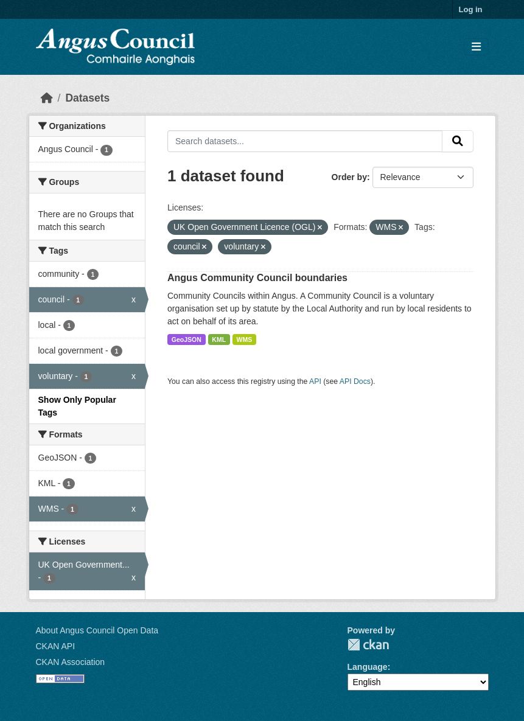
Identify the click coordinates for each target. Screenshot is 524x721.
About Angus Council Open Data (97, 630)
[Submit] (457, 141)
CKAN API (55, 646)
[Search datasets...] (304, 141)
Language (368, 667)
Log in (471, 9)
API (315, 381)
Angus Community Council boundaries (257, 278)
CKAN (368, 644)
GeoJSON (186, 339)
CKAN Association (70, 662)
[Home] (47, 98)
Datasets (87, 98)
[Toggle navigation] (476, 47)
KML (219, 339)
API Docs (355, 381)
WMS (245, 339)
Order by (349, 177)
